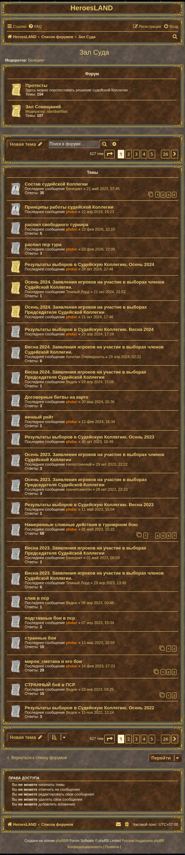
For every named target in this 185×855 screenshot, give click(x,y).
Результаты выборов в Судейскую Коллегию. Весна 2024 (89, 329)
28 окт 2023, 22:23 (112, 489)
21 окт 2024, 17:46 (97, 317)
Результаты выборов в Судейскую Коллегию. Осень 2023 (89, 437)
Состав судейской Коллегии (56, 184)
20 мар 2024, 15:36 (97, 402)
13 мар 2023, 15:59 (97, 643)
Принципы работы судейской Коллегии (69, 207)
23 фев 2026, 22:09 (98, 249)
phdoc (71, 212)
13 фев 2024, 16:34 (98, 422)
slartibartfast (57, 111)
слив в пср (37, 598)
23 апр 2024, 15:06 (97, 382)
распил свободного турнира (56, 224)
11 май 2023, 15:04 (97, 509)
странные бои (40, 638)
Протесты (36, 85)
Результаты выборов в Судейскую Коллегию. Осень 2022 (89, 707)
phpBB (61, 841)
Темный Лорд (78, 292)
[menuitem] (35, 26)
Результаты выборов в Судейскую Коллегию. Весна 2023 (89, 504)
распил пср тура (43, 244)
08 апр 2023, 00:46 (97, 603)
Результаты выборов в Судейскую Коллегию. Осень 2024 (89, 264)
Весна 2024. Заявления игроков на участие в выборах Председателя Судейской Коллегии (85, 374)
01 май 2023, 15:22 (97, 529)
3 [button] (136, 154)
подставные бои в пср (50, 618)
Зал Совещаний (43, 106)
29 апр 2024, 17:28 (97, 334)
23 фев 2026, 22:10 (98, 229)
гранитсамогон (79, 489)
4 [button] (144, 154)
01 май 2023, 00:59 (102, 558)
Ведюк (71, 382)
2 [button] (128, 154)
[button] (109, 154)
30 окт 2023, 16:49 (97, 442)
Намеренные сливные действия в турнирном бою (81, 524)
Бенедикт (36, 60)
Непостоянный (79, 464)
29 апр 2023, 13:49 (110, 583)
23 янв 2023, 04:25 (97, 689)
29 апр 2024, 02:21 (125, 357)
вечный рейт (39, 417)
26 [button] (165, 154)
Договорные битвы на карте (57, 397)
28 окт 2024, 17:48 (97, 269)
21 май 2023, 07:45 (102, 189)
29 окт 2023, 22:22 (112, 464)
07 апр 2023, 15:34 (97, 623)
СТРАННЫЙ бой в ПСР (50, 684)
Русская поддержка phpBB (143, 841)
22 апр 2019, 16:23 (97, 212)
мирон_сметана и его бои (53, 661)
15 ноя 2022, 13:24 (97, 712)
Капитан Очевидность (85, 357)
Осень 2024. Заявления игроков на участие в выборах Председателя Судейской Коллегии (86, 309)
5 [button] (152, 154)
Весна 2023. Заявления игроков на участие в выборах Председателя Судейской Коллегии (85, 550)
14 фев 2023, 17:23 (98, 666)
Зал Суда (94, 52)
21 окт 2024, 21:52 (110, 292)
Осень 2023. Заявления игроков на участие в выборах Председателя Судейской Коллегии (86, 482)
